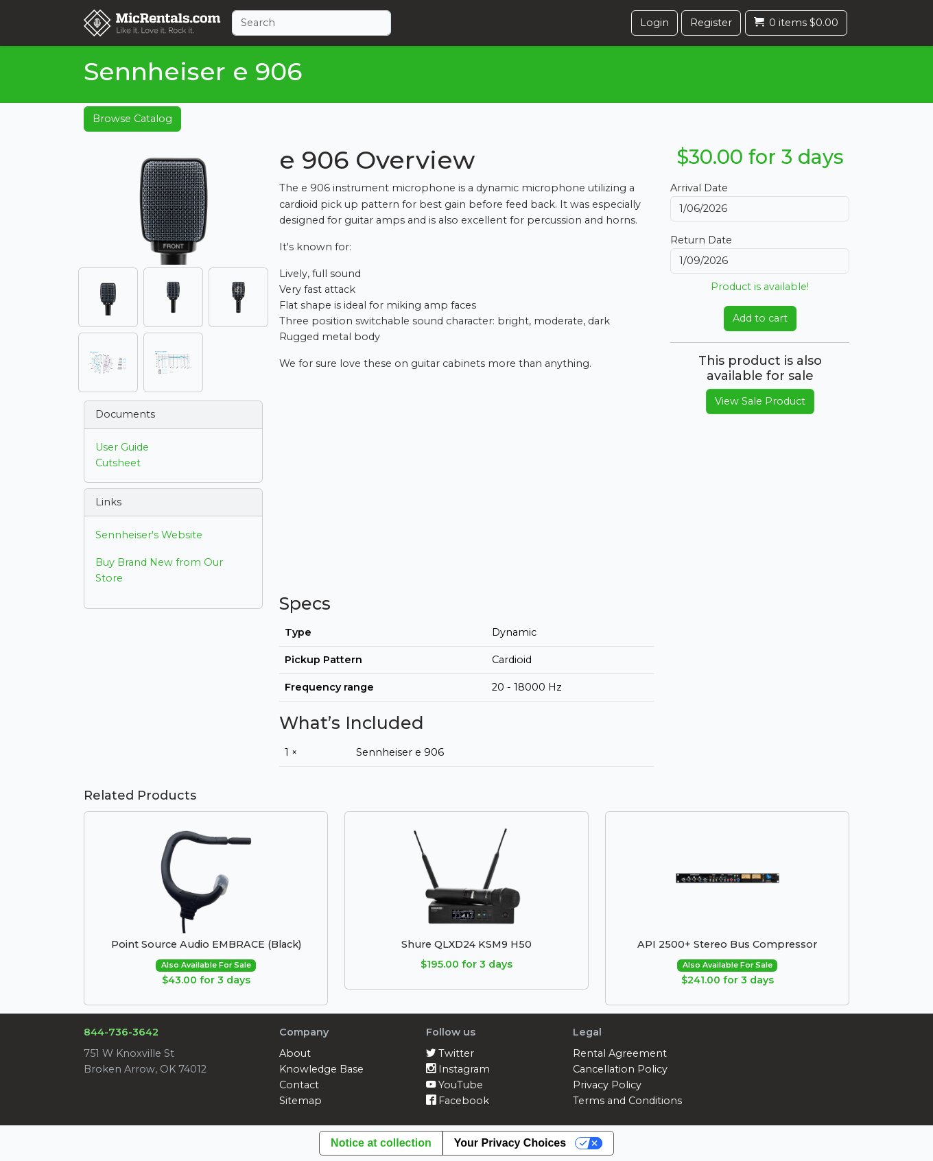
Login (654, 22)
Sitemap (300, 1100)
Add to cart (760, 318)
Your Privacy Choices (510, 1143)
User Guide (122, 447)
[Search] (311, 23)
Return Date (701, 240)
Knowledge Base (321, 1069)
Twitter (450, 1053)
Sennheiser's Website (148, 535)
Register (711, 22)
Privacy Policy (607, 1085)
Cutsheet (118, 463)
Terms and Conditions (627, 1100)
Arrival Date (699, 188)
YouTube (454, 1085)
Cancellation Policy (620, 1069)
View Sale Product (760, 401)
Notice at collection (381, 1143)
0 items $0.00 (796, 22)
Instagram (458, 1069)
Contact (299, 1085)
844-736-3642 (121, 1032)
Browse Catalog (132, 118)
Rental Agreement (620, 1053)
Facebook (457, 1100)
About (295, 1053)
